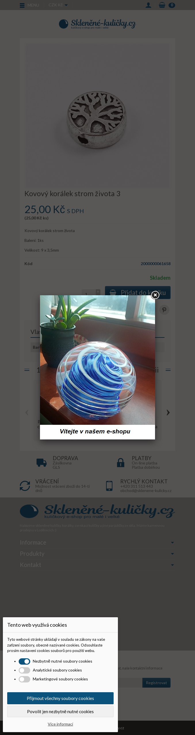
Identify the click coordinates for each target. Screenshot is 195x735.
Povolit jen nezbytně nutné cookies (60, 711)
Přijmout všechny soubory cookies (60, 698)
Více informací (60, 724)
